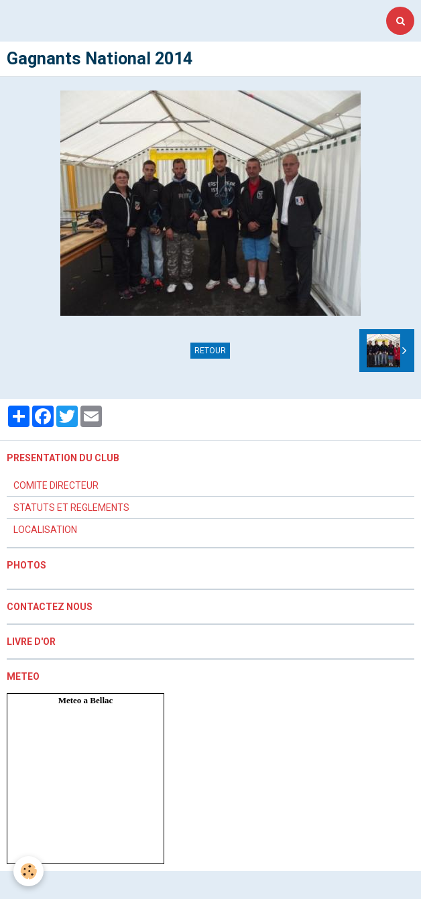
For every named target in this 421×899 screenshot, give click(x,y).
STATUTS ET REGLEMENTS (71, 507)
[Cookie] (28, 871)
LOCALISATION (45, 529)
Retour (210, 350)
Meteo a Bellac (85, 700)
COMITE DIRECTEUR (56, 485)
